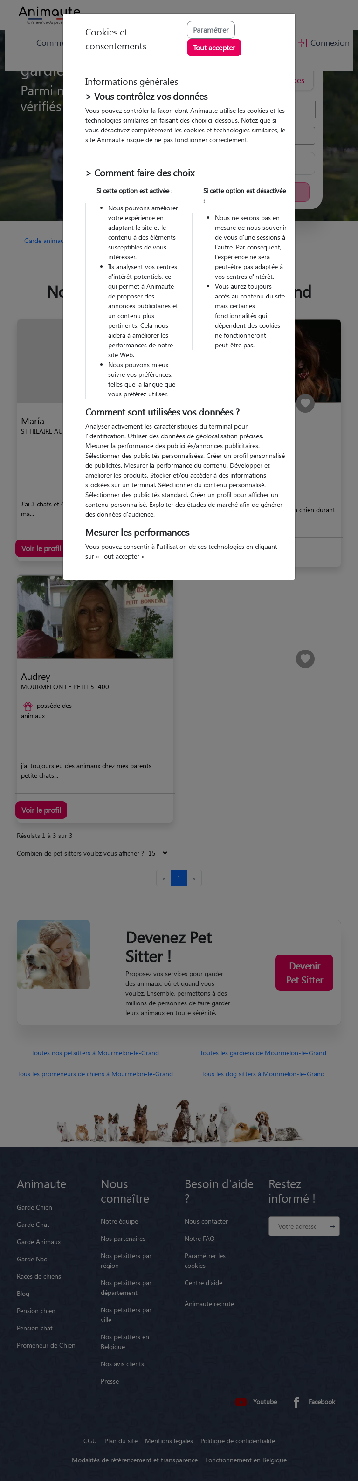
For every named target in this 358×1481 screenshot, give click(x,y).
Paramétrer (211, 30)
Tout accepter (214, 47)
